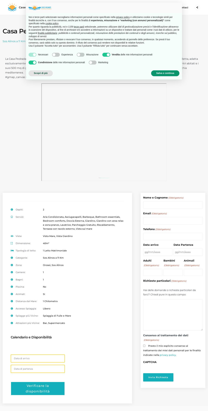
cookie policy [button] (52, 23)
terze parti (79, 26)
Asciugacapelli (73, 216)
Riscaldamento (105, 224)
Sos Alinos (58, 265)
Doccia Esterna (75, 220)
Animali (191, 263)
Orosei (47, 265)
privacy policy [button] (123, 17)
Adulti (151, 263)
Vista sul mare (84, 228)
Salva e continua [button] (165, 73)
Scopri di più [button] (41, 73)
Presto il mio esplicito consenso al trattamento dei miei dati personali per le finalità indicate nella (172, 350)
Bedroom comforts (54, 220)
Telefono (156, 229)
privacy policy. (168, 354)
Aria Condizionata (53, 216)
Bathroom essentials (107, 216)
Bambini (171, 263)
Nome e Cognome (163, 198)
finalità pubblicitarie (47, 33)
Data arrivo (150, 244)
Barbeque (88, 216)
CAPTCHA (149, 361)
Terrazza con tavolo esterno (59, 228)
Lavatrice (65, 224)
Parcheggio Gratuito (84, 224)
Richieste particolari (164, 281)
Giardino (90, 220)
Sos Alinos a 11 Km (14, 41)
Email (155, 213)
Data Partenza (183, 244)
